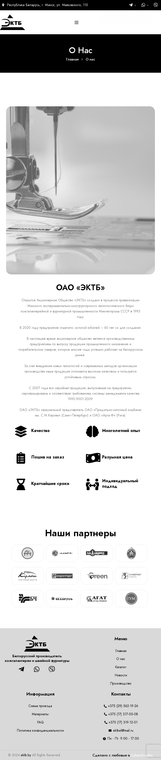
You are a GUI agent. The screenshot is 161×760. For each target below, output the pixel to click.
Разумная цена (117, 457)
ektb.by (26, 755)
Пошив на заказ (47, 457)
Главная (72, 59)
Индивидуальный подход (120, 483)
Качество (40, 431)
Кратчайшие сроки (50, 484)
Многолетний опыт (121, 431)
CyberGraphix (142, 755)
